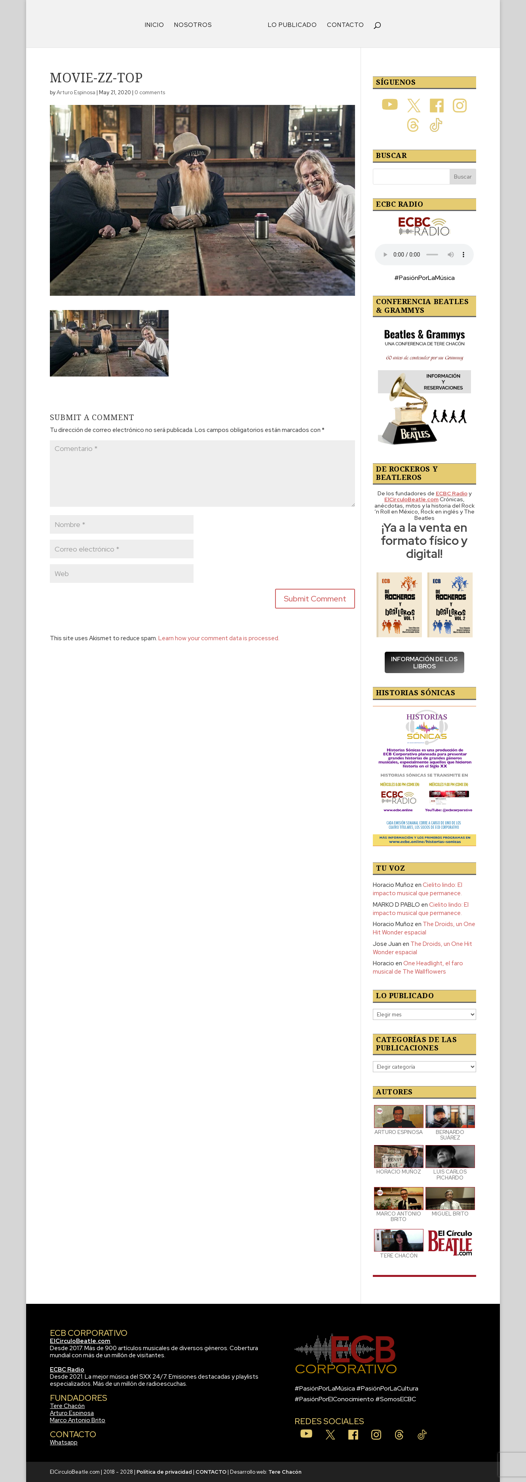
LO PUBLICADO (292, 25)
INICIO (154, 25)
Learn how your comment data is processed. (218, 638)
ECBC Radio (67, 1370)
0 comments (150, 92)
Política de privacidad (164, 1472)
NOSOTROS (193, 25)
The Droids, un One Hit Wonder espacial (424, 928)
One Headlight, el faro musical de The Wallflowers (418, 967)
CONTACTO (345, 25)
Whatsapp (64, 1442)
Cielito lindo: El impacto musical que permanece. (417, 889)
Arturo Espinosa (76, 92)
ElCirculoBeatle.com (80, 1341)
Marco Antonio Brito (77, 1420)
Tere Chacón (67, 1406)
